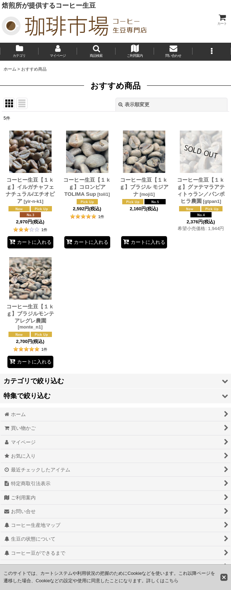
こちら (171, 580)
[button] (96, 52)
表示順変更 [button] (133, 104)
